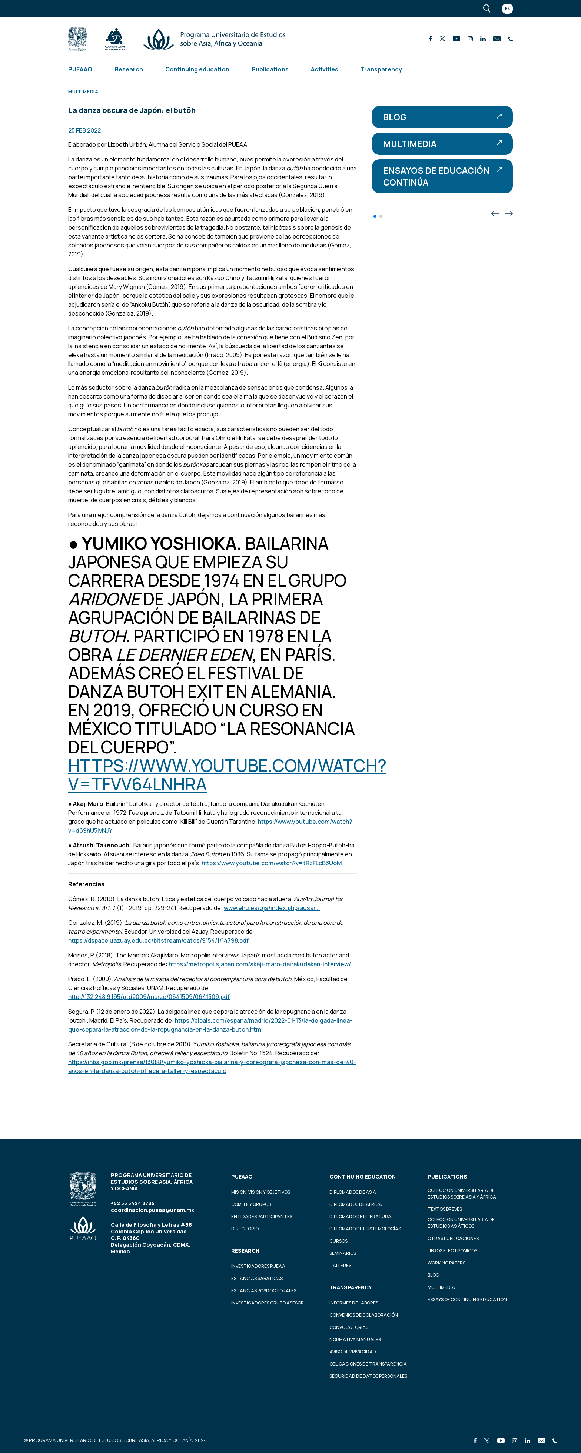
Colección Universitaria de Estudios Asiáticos (461, 1222)
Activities (324, 69)
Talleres (340, 1265)
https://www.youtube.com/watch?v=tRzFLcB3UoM (272, 863)
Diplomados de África (355, 1204)
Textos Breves (445, 1209)
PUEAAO (80, 69)
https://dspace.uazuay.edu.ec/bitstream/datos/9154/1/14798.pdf (158, 940)
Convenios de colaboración (363, 1315)
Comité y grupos (251, 1204)
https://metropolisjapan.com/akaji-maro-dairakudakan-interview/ (260, 964)
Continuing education (197, 69)
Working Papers (446, 1263)
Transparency (381, 69)
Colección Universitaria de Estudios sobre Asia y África (462, 1193)
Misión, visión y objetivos (260, 1192)
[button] (375, 216)
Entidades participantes (261, 1216)
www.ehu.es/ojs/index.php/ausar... (272, 908)
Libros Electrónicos (452, 1250)
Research (128, 69)
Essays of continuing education (467, 1299)
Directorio (245, 1229)
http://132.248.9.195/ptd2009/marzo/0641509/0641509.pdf (149, 997)
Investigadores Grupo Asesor (267, 1303)
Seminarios (342, 1253)
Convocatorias (348, 1327)
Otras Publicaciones (453, 1238)
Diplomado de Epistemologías (365, 1229)
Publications (270, 69)
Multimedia (442, 144)
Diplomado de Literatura (360, 1216)
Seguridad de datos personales (368, 1376)
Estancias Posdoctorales (263, 1290)
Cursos (338, 1241)
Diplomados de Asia (352, 1192)
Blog (442, 117)
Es (507, 8)
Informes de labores (353, 1303)
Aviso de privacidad (352, 1352)
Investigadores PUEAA (258, 1266)
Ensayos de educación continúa (442, 176)
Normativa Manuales (355, 1339)
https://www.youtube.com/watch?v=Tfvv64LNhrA (227, 775)
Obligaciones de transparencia (368, 1364)
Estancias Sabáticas (257, 1278)
